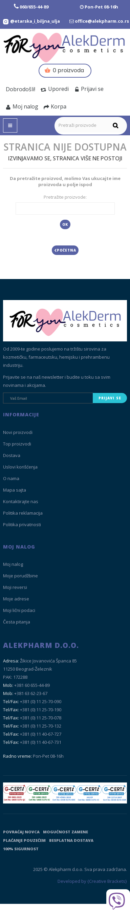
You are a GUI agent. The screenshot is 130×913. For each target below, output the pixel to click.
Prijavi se (89, 89)
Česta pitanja (16, 622)
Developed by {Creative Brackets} (92, 881)
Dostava (11, 455)
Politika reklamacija (23, 513)
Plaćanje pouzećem (24, 840)
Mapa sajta (14, 490)
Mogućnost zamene (65, 831)
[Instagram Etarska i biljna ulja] (31, 21)
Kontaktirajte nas (20, 501)
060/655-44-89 (34, 7)
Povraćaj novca (21, 831)
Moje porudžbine (20, 576)
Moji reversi (15, 587)
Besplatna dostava (71, 840)
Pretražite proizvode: (65, 197)
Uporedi (55, 89)
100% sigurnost (21, 848)
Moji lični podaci (19, 610)
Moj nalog (22, 106)
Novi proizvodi (17, 432)
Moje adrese (16, 599)
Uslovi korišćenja (20, 467)
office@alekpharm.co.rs (102, 21)
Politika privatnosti (22, 524)
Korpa (55, 106)
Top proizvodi (17, 444)
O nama (11, 478)
